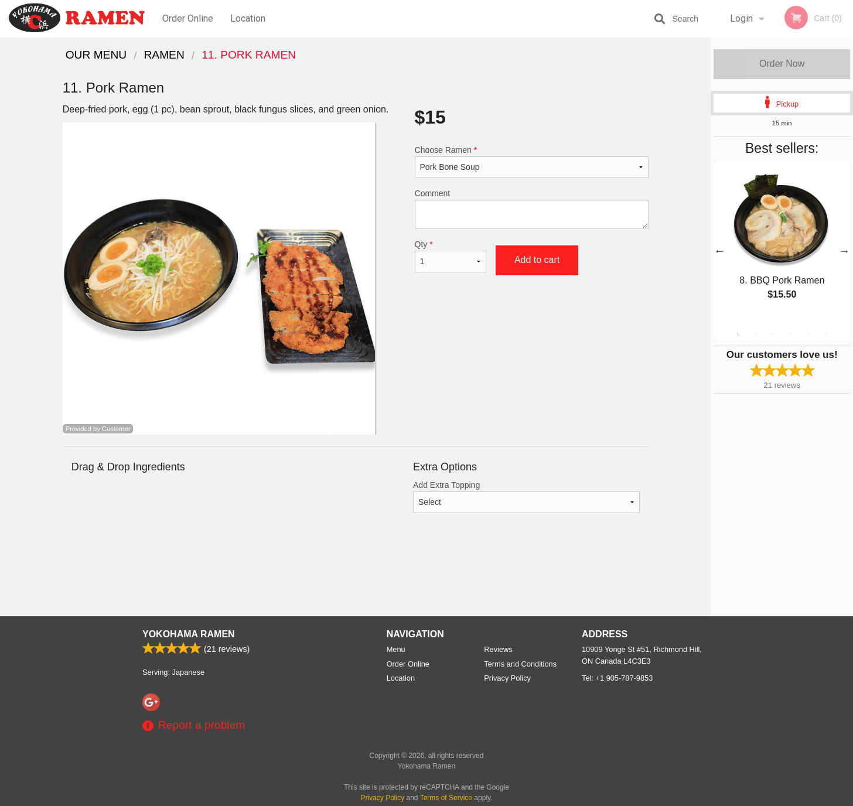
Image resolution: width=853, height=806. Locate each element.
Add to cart (536, 260)
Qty (450, 256)
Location (247, 18)
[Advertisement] (356, 578)
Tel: (617, 678)
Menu (396, 649)
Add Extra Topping (526, 496)
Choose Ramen (532, 161)
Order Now (781, 64)
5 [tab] (808, 333)
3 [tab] (773, 333)
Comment (532, 209)
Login (741, 18)
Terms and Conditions (520, 664)
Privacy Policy (507, 678)
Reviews (498, 649)
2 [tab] (756, 333)
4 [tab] (791, 333)
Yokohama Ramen (188, 634)
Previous (719, 251)
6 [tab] (826, 333)
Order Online (187, 18)
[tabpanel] (781, 243)
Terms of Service (446, 798)
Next (844, 251)
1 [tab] (738, 333)
